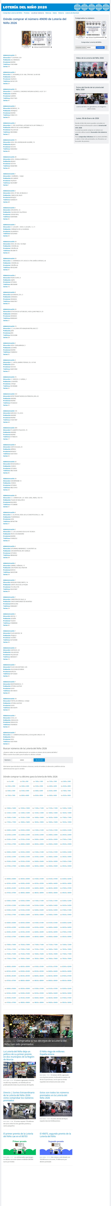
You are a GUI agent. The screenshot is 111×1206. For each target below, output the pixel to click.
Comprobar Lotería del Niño (91, 42)
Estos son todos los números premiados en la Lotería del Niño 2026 (54, 1095)
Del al (10, 781)
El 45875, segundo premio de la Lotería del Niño (55, 1135)
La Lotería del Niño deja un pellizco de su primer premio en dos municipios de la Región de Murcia (18, 1055)
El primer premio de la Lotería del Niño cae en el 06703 (18, 1135)
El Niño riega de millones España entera (52, 1052)
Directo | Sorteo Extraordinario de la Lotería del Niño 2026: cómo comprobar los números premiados (19, 1096)
